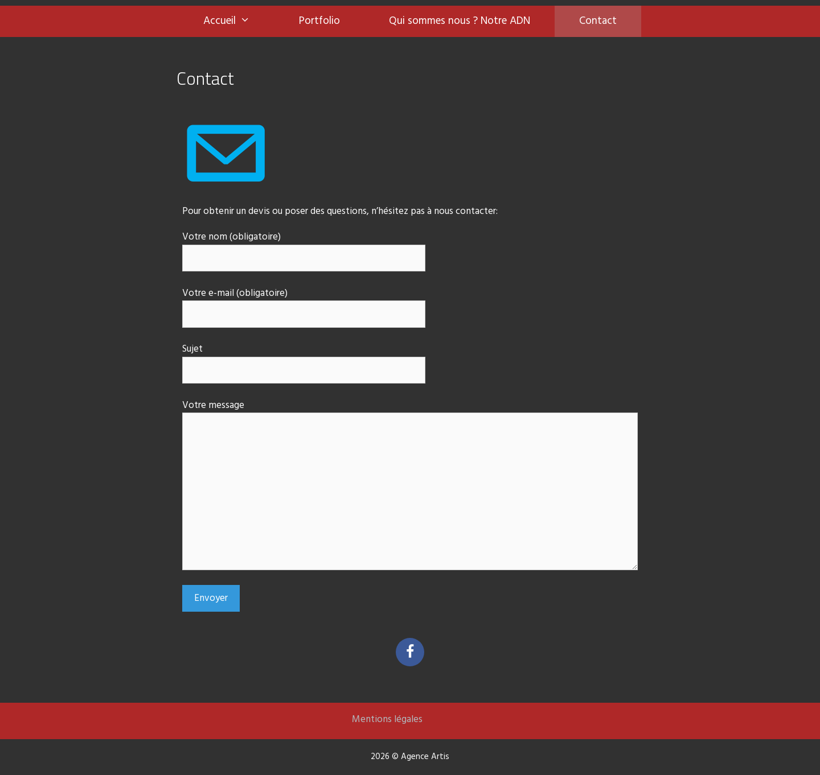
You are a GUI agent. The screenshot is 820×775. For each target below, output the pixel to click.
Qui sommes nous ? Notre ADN (459, 21)
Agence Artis (425, 757)
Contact (598, 21)
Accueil (238, 21)
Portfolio (319, 21)
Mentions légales (387, 719)
